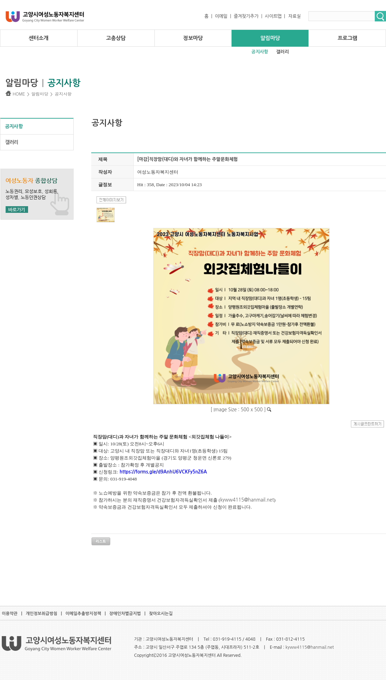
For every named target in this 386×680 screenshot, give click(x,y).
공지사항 (259, 52)
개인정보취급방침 (41, 614)
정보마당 (193, 38)
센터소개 (38, 38)
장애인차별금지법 (125, 614)
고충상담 (116, 38)
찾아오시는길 (161, 614)
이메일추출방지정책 (83, 614)
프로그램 (347, 38)
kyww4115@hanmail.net (310, 647)
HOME (15, 94)
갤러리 (282, 52)
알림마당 (270, 38)
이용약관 (10, 614)
